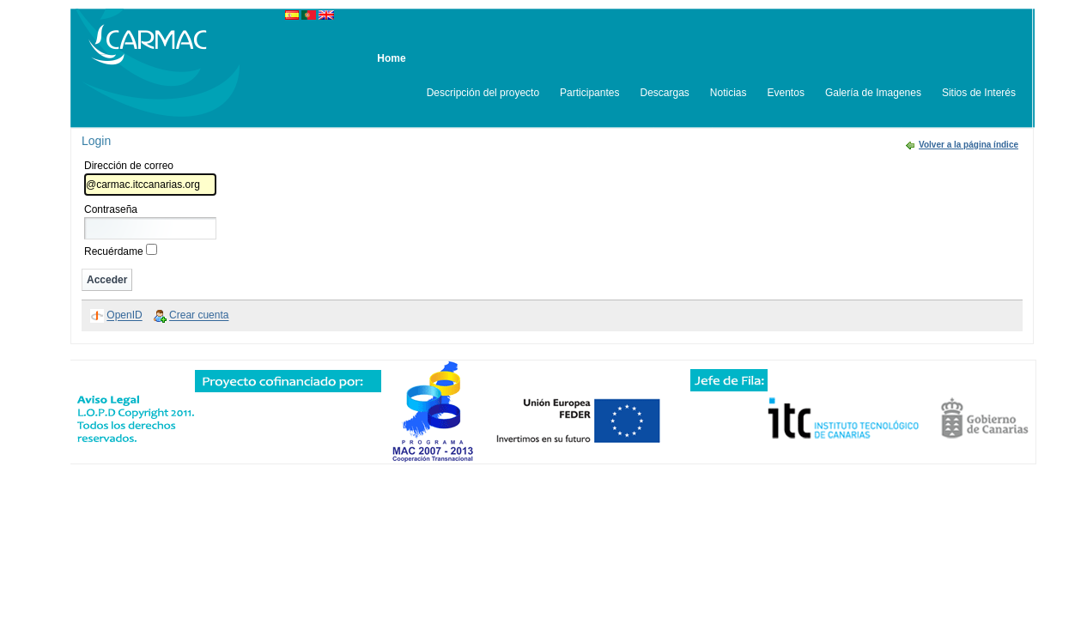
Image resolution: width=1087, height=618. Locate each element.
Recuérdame (113, 251)
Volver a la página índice (968, 144)
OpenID (124, 316)
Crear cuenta (198, 316)
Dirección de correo (128, 166)
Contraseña (110, 209)
